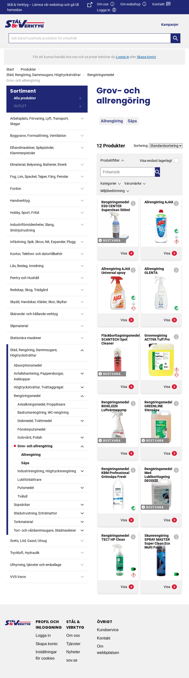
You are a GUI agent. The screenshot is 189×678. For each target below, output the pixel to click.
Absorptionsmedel (28, 365)
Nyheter (73, 652)
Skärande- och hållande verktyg (34, 314)
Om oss (106, 4)
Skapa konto (47, 644)
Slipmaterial (19, 326)
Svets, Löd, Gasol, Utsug (28, 541)
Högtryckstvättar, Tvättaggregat (38, 387)
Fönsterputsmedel (31, 429)
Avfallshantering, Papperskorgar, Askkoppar (39, 376)
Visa (127, 253)
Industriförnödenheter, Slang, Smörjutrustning (32, 227)
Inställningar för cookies (46, 655)
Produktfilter (110, 160)
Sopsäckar (22, 505)
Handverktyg (20, 201)
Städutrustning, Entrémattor (35, 513)
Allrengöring (31, 455)
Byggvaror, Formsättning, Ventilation (38, 136)
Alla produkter (25, 98)
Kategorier (108, 183)
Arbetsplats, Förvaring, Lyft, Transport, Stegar (39, 121)
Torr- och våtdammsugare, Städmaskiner (45, 530)
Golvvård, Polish (29, 437)
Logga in (43, 635)
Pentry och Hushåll (24, 278)
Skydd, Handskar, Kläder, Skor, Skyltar (38, 302)
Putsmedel (25, 488)
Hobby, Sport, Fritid (24, 213)
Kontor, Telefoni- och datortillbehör (36, 254)
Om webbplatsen (108, 649)
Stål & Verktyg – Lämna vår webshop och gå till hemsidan (49, 7)
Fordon (15, 189)
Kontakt (161, 4)
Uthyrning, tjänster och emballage (35, 565)
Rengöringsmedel (100, 75)
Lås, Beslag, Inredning (27, 266)
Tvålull (22, 496)
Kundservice (108, 630)
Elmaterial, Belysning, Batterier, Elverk (38, 164)
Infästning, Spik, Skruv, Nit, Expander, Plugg (43, 242)
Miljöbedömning (112, 191)
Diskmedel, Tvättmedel (34, 421)
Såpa (25, 463)
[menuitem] (171, 24)
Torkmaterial (23, 522)
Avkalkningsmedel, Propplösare (41, 404)
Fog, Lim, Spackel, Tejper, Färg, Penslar (39, 177)
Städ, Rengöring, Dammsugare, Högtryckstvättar (43, 75)
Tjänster (73, 644)
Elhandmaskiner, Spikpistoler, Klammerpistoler (32, 150)
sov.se (71, 660)
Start (10, 69)
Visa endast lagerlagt (159, 160)
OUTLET (20, 106)
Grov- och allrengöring (34, 446)
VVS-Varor (18, 577)
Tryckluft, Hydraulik (24, 553)
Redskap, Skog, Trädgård (29, 290)
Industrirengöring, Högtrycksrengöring (46, 471)
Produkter (28, 69)
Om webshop (133, 4)
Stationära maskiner (25, 338)
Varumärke (132, 183)
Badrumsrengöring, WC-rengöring (43, 412)
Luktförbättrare (29, 480)
